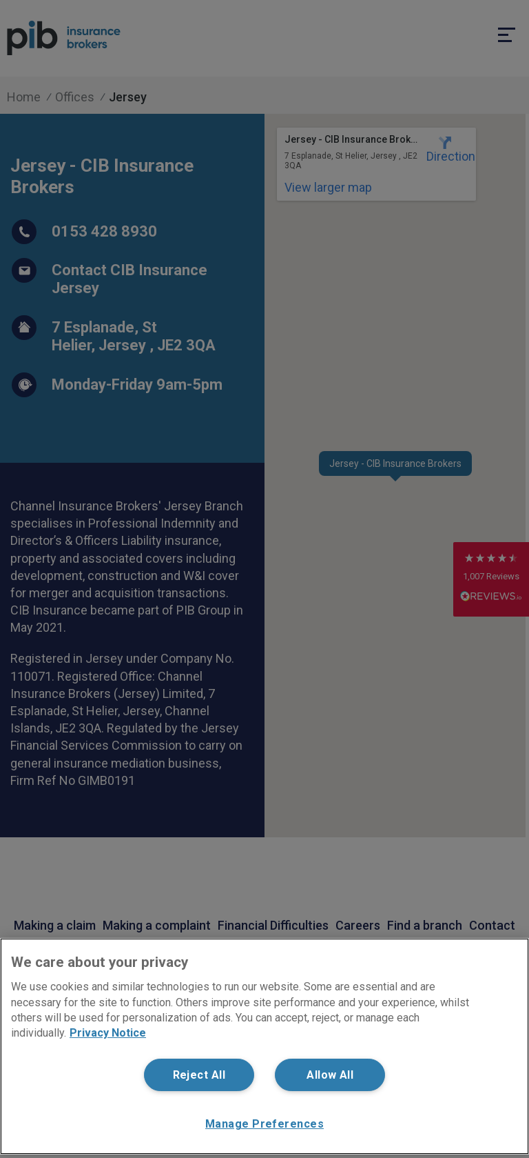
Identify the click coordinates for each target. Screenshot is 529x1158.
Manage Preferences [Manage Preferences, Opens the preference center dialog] (264, 1123)
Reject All (199, 1074)
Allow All (330, 1074)
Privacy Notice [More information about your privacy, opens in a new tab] (108, 1032)
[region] (264, 1046)
